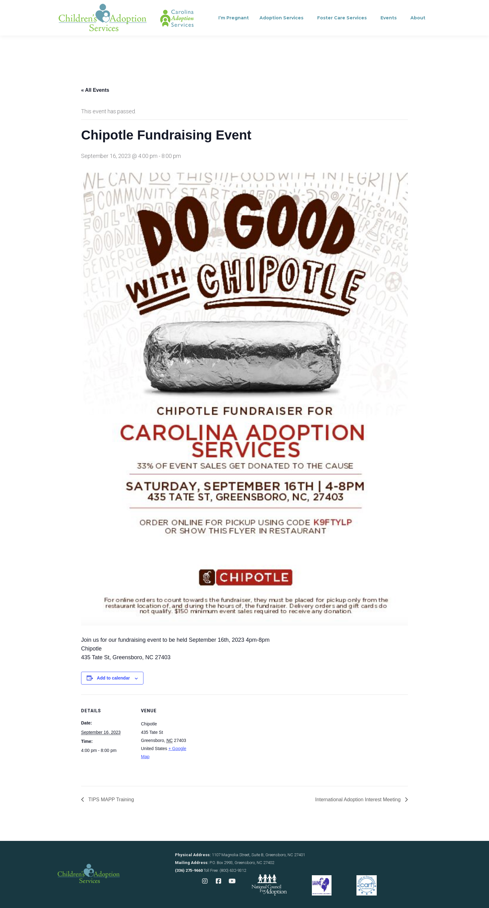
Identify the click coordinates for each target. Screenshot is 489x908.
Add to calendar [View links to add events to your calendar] (113, 677)
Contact (185, 8)
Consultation (146, 8)
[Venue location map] (234, 738)
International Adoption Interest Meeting (358, 799)
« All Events (95, 90)
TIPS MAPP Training (110, 799)
